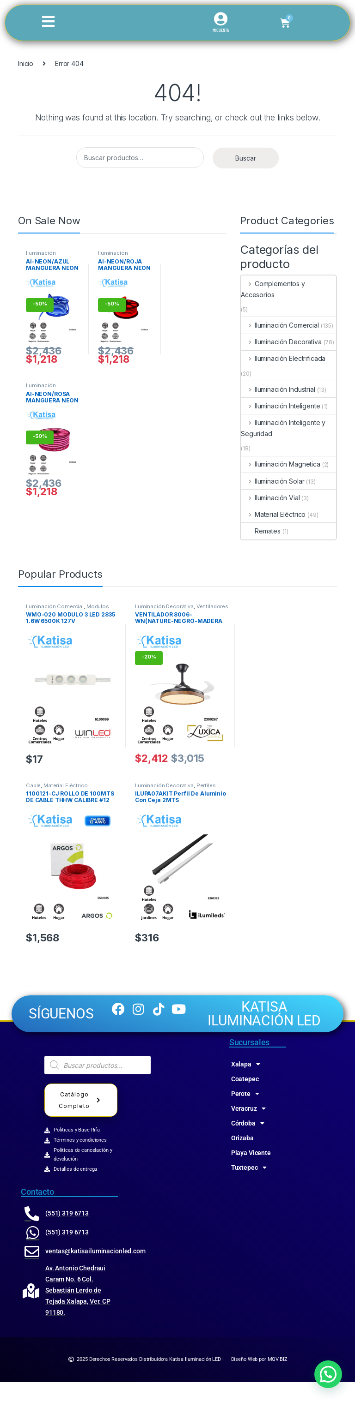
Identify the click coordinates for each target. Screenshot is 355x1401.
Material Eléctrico (273, 514)
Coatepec (245, 1098)
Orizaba (242, 1157)
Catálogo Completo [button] (81, 1119)
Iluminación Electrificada (283, 358)
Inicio (25, 63)
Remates (261, 531)
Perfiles (206, 785)
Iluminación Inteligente (280, 406)
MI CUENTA (221, 30)
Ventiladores (212, 606)
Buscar (245, 158)
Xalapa (245, 1083)
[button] (328, 1374)
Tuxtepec (249, 1186)
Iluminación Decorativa (281, 342)
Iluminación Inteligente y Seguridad (283, 428)
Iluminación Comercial (40, 256)
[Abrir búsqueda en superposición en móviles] (97, 1084)
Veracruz (248, 1127)
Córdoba (247, 1142)
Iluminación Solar (272, 481)
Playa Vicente (251, 1171)
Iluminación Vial (270, 498)
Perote (245, 1112)
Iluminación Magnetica (280, 464)
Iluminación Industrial (278, 389)
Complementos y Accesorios (273, 289)
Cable (33, 785)
